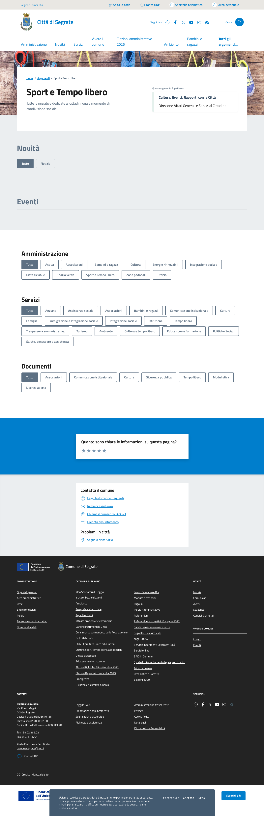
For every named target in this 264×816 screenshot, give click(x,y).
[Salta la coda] (119, 5)
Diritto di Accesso (86, 655)
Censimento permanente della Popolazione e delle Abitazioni (102, 635)
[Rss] (206, 22)
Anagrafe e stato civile (89, 609)
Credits (26, 775)
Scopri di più (233, 795)
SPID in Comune (143, 656)
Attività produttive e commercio (94, 621)
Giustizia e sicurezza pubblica (92, 685)
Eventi (197, 645)
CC (18, 775)
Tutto (25, 163)
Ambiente (171, 44)
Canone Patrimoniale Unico (91, 627)
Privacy (138, 711)
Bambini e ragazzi (194, 41)
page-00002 (141, 639)
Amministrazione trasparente (151, 705)
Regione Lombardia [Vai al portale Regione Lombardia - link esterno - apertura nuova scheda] (31, 5)
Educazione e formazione (90, 661)
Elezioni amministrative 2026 (134, 41)
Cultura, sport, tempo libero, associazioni (99, 650)
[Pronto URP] (150, 5)
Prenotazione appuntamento (92, 711)
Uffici (20, 604)
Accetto (188, 798)
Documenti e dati (27, 627)
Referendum (141, 615)
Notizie (45, 163)
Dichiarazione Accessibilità (149, 728)
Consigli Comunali (203, 615)
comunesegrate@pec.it (30, 748)
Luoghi (197, 639)
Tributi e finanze (143, 668)
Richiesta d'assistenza (88, 722)
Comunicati (199, 598)
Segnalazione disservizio (89, 716)
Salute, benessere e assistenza (152, 627)
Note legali (140, 722)
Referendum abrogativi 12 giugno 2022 (157, 621)
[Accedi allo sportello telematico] (186, 5)
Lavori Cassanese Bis (146, 592)
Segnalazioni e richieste (147, 633)
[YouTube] (190, 22)
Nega (201, 798)
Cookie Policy (141, 716)
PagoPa (138, 604)
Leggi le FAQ (82, 705)
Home (29, 78)
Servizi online (141, 650)
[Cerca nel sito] (239, 22)
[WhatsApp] (166, 22)
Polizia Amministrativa (147, 609)
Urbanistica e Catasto (146, 674)
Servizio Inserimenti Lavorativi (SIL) (154, 645)
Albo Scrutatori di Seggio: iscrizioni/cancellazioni (90, 595)
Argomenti (43, 78)
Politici (20, 615)
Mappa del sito (40, 775)
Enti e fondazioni (26, 609)
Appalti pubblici (84, 615)
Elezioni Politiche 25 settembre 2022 (97, 667)
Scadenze (198, 609)
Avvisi (196, 604)
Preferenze (171, 798)
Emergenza (82, 679)
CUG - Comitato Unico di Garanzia (95, 644)
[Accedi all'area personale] (225, 5)
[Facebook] (174, 22)
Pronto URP (27, 756)
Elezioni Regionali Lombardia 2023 (96, 673)
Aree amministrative (29, 598)
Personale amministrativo (32, 621)
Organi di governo (27, 592)
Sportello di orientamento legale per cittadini (159, 662)
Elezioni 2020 (142, 679)
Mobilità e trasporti (145, 598)
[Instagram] (198, 22)
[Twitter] (182, 22)
